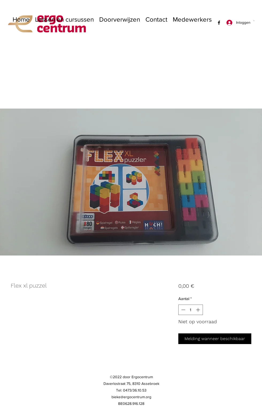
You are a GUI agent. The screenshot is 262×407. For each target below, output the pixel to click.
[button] (254, 20)
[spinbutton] (190, 310)
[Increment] (198, 310)
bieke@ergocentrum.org (131, 397)
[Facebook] (219, 22)
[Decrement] (182, 310)
